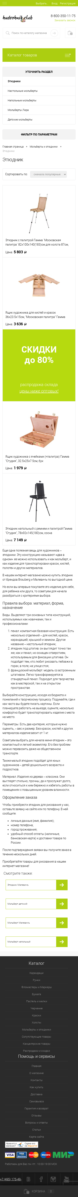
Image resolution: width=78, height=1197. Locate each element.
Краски (36, 1015)
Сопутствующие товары (36, 1036)
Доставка (36, 1094)
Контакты (37, 1080)
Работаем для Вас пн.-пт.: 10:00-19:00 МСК (31, 1164)
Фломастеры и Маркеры (36, 987)
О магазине (36, 1073)
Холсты (36, 1022)
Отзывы (36, 1115)
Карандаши (36, 973)
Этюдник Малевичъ (17, 885)
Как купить (36, 1087)
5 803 (17, 252)
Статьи (36, 1129)
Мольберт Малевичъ (18, 922)
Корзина (39, 1191)
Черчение (37, 1008)
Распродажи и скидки (36, 1050)
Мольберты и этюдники (36, 1029)
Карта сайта (36, 1136)
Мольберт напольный (18, 941)
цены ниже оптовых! (39, 391)
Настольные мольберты (23, 90)
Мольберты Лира (18, 110)
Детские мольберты (20, 119)
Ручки (36, 980)
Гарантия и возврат (36, 1108)
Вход (54, 3)
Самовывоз (36, 1101)
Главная (36, 1066)
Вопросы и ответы (36, 1122)
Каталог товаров (39, 55)
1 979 (17, 468)
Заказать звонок (65, 20)
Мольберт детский (17, 904)
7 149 (17, 540)
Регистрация (68, 3)
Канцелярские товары (36, 1043)
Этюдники (14, 81)
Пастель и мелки (36, 1001)
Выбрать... (42, 3)
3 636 (17, 324)
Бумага (36, 994)
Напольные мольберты (22, 100)
